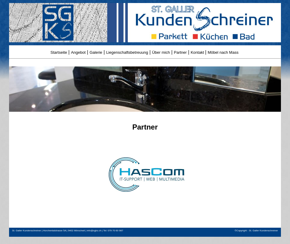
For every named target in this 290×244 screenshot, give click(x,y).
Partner (180, 52)
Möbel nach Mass (223, 52)
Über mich (161, 52)
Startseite (58, 52)
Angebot (78, 52)
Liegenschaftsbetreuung (127, 52)
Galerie (95, 52)
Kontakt (198, 52)
